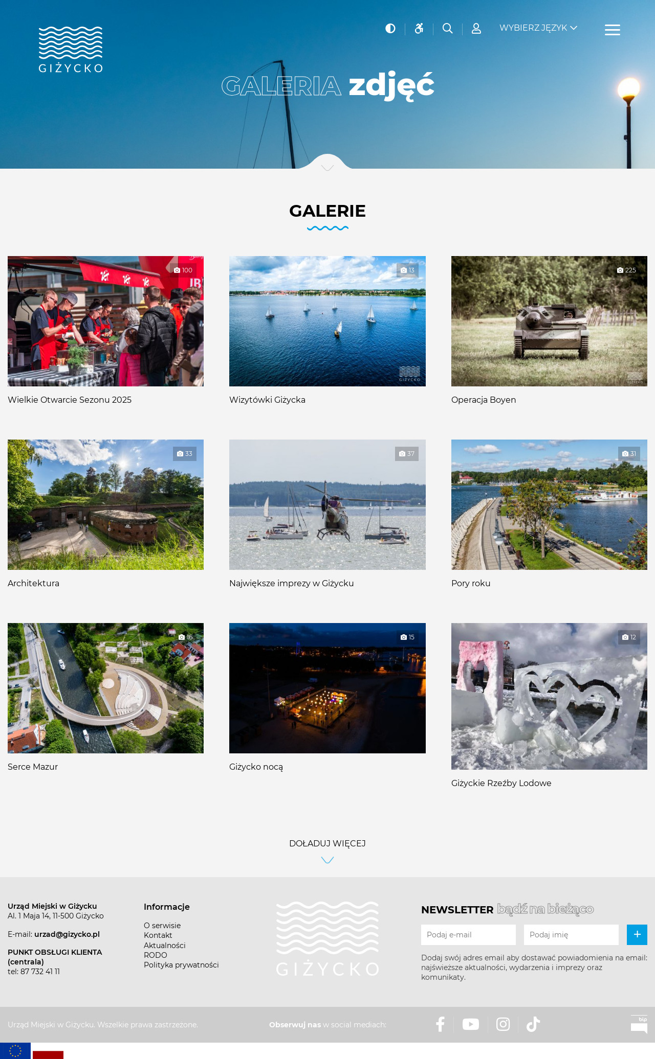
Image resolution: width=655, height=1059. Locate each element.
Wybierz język (533, 26)
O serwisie (162, 925)
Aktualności (165, 945)
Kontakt (158, 935)
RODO (155, 955)
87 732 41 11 (40, 971)
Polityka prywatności (181, 965)
